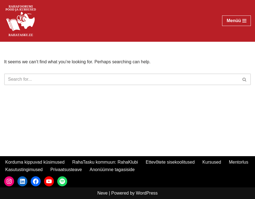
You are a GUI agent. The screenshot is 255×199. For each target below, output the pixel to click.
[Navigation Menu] (236, 20)
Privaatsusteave (66, 169)
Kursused (211, 162)
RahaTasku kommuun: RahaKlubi (105, 162)
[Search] (121, 79)
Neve (102, 193)
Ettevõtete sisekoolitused (170, 162)
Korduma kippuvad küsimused (34, 162)
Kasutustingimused (24, 169)
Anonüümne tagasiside (112, 169)
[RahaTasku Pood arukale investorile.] (20, 21)
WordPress (147, 193)
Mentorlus (238, 162)
